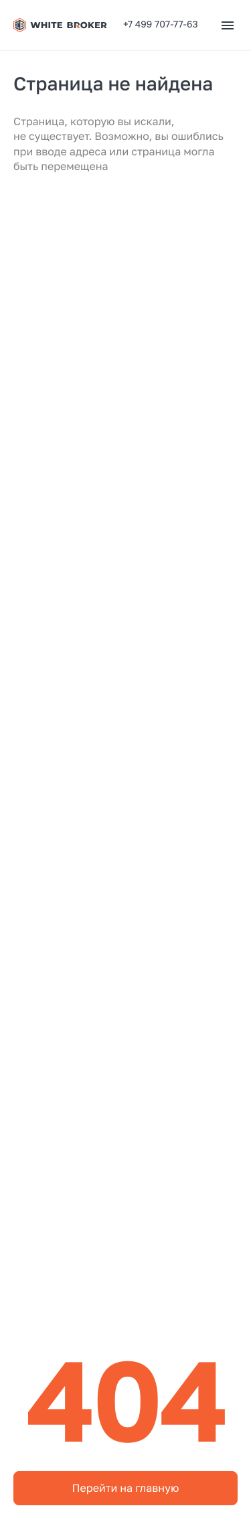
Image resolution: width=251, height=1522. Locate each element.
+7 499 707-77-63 (160, 24)
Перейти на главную (125, 1488)
